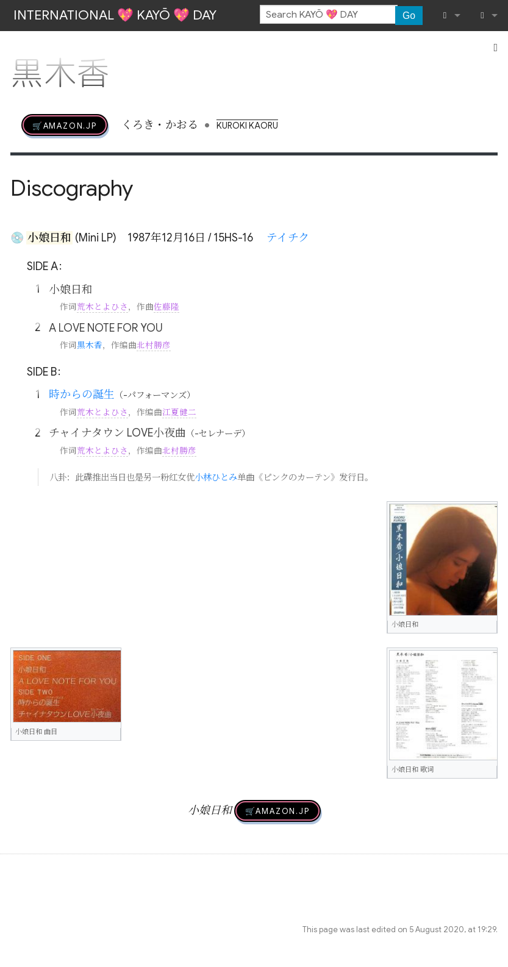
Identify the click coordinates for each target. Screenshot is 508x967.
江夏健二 (179, 412)
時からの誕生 (82, 394)
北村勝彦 (154, 345)
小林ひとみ (216, 477)
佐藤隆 (166, 307)
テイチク (288, 237)
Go (408, 15)
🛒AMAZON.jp (64, 125)
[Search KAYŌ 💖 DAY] (329, 14)
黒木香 (89, 345)
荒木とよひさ (102, 307)
